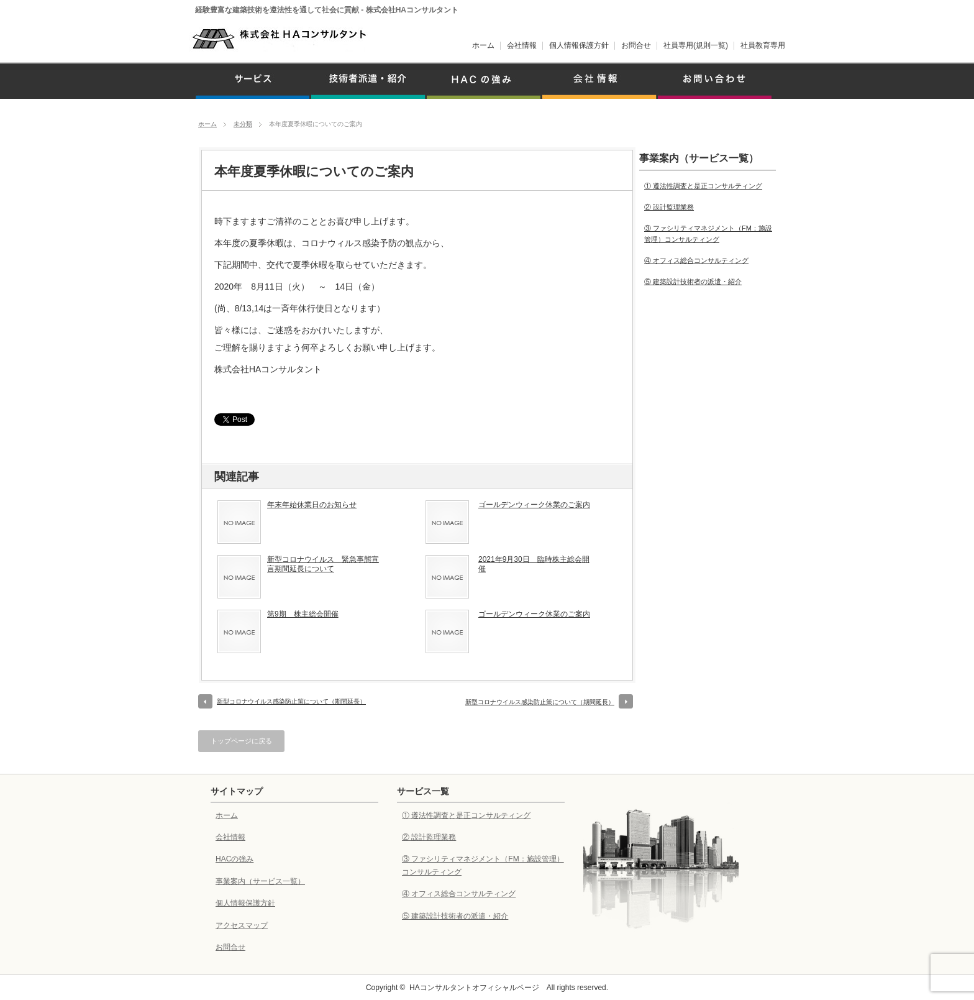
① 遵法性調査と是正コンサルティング (703, 186)
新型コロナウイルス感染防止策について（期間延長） (291, 701)
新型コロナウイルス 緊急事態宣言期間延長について (323, 564)
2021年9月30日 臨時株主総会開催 (533, 564)
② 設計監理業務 (669, 207)
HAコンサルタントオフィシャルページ (474, 987)
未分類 (243, 124)
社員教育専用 (762, 45)
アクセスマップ (242, 925)
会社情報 (522, 45)
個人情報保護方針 (579, 45)
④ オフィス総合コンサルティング (696, 260)
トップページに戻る (241, 741)
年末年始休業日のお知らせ (312, 504)
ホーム (483, 45)
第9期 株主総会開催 (303, 614)
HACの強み (234, 859)
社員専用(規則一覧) (695, 45)
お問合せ (636, 45)
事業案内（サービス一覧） (260, 881)
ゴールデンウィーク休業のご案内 (534, 504)
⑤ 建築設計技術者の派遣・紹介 (693, 281)
